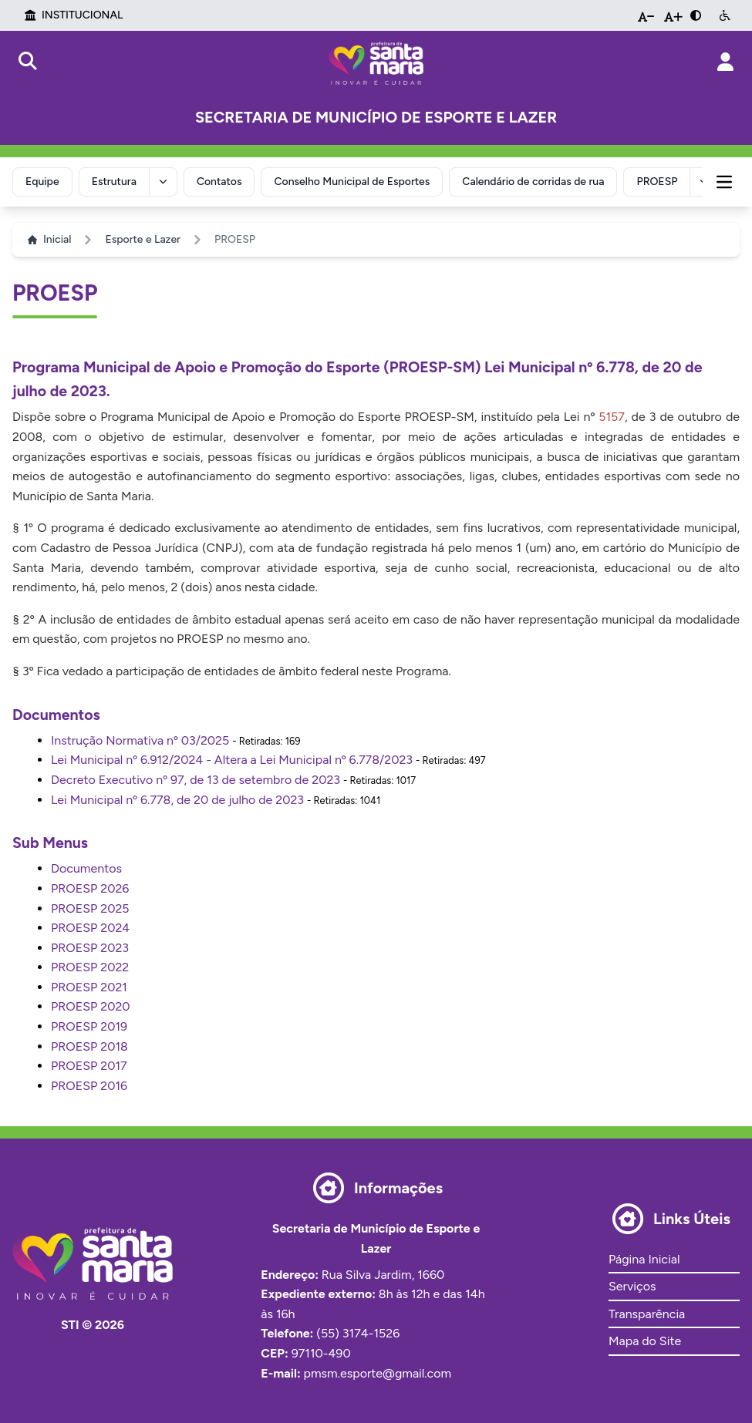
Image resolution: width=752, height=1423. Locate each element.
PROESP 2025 (90, 908)
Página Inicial (644, 1259)
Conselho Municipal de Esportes (352, 181)
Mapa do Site (645, 1341)
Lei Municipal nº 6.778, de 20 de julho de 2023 (177, 799)
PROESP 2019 (89, 1026)
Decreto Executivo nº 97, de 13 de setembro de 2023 (195, 779)
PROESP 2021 (89, 987)
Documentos (86, 868)
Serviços (632, 1286)
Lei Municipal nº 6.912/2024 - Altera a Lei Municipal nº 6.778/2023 (232, 759)
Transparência (647, 1314)
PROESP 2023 (90, 947)
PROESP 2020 (90, 1006)
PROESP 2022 (90, 967)
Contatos (219, 181)
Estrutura (114, 181)
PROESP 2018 (89, 1046)
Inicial (49, 239)
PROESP (656, 181)
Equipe (42, 181)
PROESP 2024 (90, 927)
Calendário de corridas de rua (533, 181)
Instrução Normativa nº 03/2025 (140, 740)
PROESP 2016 (89, 1085)
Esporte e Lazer (142, 239)
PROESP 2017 (89, 1065)
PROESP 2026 (90, 888)
